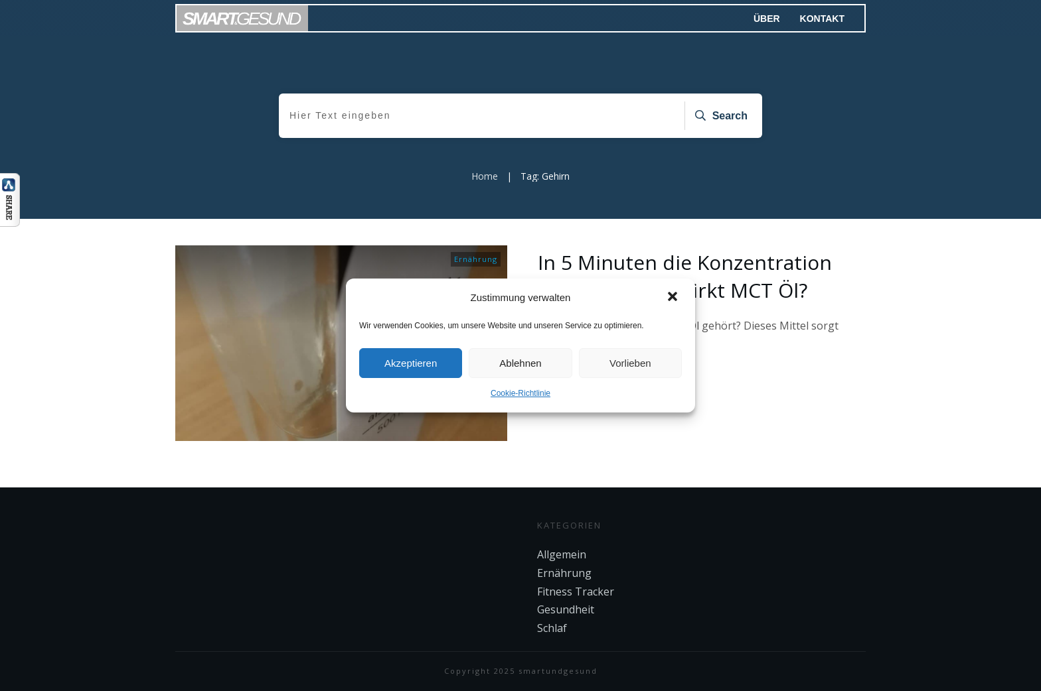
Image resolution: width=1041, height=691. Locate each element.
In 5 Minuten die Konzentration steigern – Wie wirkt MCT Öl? (685, 276)
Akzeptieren (410, 363)
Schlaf (552, 628)
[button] (674, 298)
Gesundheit (565, 609)
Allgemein (561, 554)
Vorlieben (630, 363)
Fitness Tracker (575, 591)
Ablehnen (520, 363)
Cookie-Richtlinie (520, 393)
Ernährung (475, 259)
